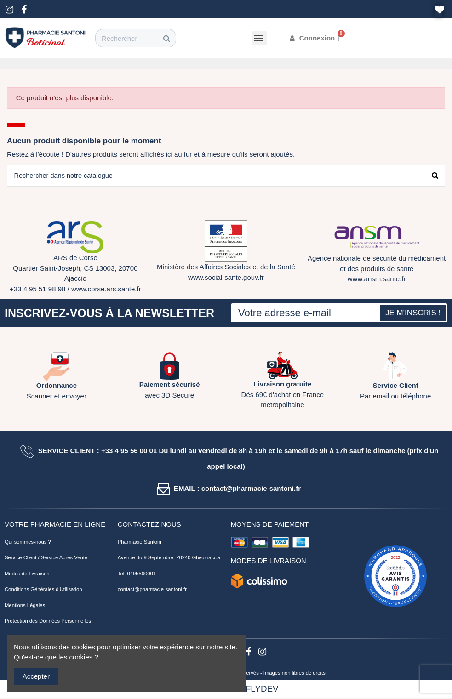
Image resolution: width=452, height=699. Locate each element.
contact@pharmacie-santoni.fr (152, 590)
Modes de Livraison (27, 574)
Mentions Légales (25, 605)
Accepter (36, 676)
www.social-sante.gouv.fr (226, 278)
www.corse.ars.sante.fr (106, 289)
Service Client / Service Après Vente (46, 558)
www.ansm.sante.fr (377, 280)
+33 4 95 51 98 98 (37, 289)
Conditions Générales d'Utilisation (43, 590)
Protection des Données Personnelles (48, 622)
